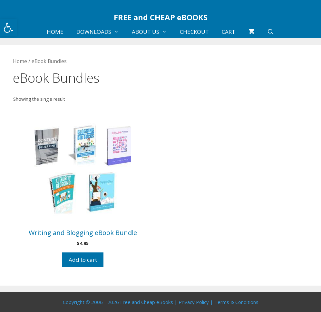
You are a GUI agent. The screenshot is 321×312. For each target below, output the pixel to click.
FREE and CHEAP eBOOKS (161, 17)
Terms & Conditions (236, 302)
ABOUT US (152, 31)
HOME (55, 31)
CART (228, 31)
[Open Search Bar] (271, 31)
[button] (8, 27)
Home (20, 61)
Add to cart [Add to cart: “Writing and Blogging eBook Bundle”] (83, 259)
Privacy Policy (194, 302)
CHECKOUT (194, 31)
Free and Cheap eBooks (146, 302)
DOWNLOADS (100, 31)
